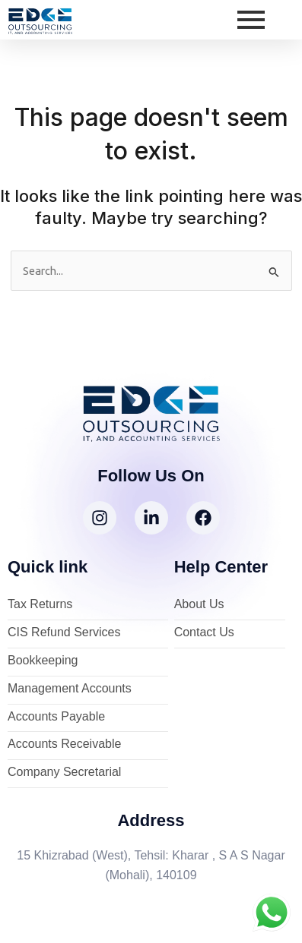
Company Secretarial (64, 772)
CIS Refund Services (64, 633)
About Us (199, 605)
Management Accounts (70, 689)
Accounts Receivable (64, 744)
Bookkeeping (43, 661)
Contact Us (204, 633)
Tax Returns (40, 605)
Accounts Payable (56, 717)
